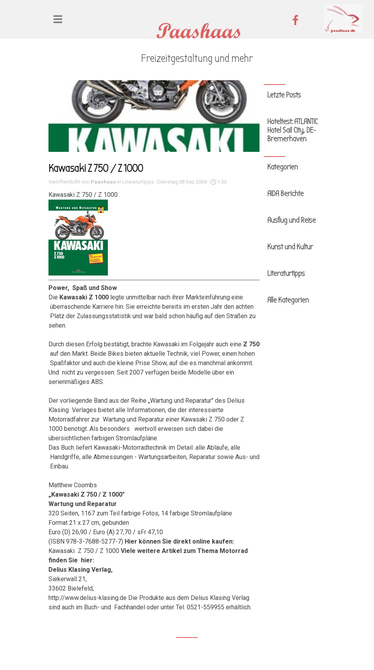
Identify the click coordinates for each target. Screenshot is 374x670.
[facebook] (295, 20)
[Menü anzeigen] (58, 19)
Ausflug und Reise (291, 220)
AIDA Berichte (285, 193)
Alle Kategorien (288, 300)
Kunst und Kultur (290, 247)
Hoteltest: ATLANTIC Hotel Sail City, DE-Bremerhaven (292, 130)
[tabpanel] (197, 59)
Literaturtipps (286, 273)
